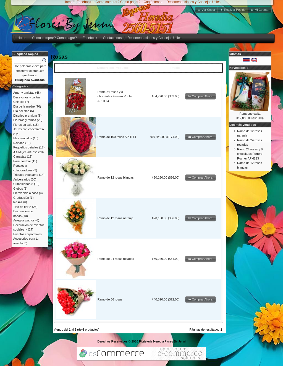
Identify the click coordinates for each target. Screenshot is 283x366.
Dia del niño (21, 111)
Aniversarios (21, 179)
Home (68, 2)
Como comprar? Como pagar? (118, 2)
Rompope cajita (249, 113)
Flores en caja (22, 124)
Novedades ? (238, 67)
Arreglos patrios (24, 220)
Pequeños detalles (25, 147)
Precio (175, 67)
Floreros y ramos (24, 120)
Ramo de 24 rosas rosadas (116, 258)
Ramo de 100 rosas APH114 (117, 136)
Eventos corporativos (27, 234)
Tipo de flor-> (22, 206)
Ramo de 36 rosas (110, 299)
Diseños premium (25, 115)
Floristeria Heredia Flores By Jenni (162, 341)
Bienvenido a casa (25, 193)
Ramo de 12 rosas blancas (116, 177)
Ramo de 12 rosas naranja (115, 218)
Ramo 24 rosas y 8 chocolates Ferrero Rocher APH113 (115, 96)
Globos (18, 188)
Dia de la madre (24, 106)
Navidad (18, 143)
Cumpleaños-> (23, 183)
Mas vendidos (22, 138)
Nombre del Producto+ (113, 67)
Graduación (21, 197)
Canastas (19, 156)
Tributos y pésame (25, 174)
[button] (206, 10)
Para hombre (22, 161)
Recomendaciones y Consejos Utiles (193, 2)
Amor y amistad (23, 92)
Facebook (83, 2)
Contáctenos (153, 2)
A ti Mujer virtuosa (25, 152)
